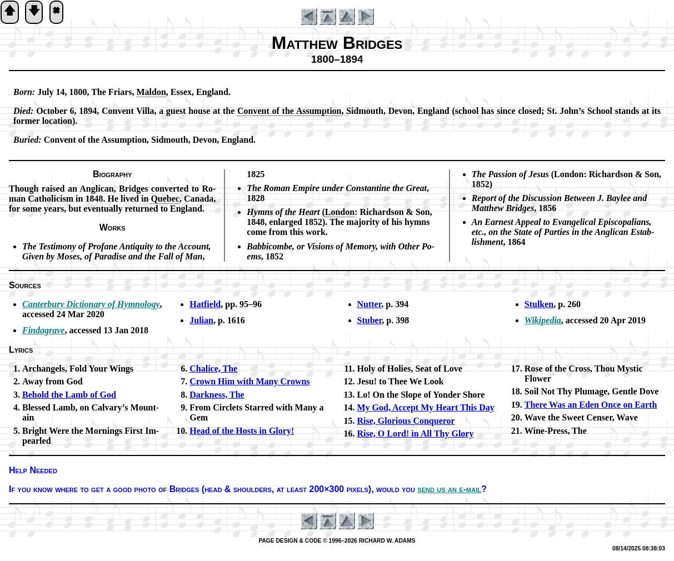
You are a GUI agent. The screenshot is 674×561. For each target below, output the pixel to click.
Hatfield (205, 304)
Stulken (539, 304)
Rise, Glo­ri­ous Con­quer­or (406, 420)
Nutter (369, 304)
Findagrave (43, 330)
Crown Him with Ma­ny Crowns (249, 381)
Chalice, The (213, 368)
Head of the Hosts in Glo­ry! (241, 430)
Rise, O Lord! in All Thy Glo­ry (415, 433)
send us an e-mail (449, 489)
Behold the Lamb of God (69, 394)
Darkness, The (216, 394)
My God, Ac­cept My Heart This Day (426, 407)
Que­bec (165, 198)
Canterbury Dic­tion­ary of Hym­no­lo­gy (91, 304)
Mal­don (151, 92)
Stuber (369, 320)
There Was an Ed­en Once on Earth (591, 404)
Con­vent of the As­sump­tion (289, 111)
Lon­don (340, 212)
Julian (201, 320)
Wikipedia (543, 320)
